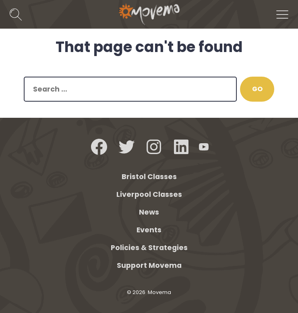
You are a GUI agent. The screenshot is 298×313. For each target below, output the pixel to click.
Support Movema (149, 265)
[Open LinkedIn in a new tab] (181, 147)
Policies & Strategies (149, 247)
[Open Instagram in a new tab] (154, 147)
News (149, 212)
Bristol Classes (149, 177)
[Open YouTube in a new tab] (204, 147)
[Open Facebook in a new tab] (99, 147)
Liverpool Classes (149, 194)
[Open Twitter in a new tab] (126, 147)
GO (257, 89)
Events (149, 230)
